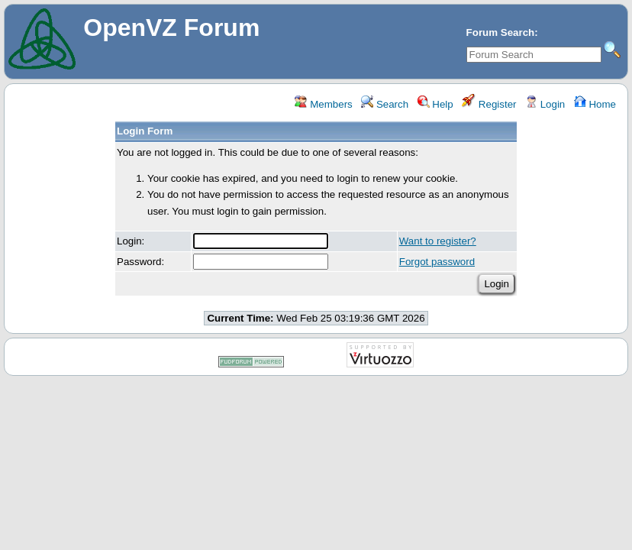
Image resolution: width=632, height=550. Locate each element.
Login (545, 104)
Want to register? (437, 241)
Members (323, 104)
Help (435, 104)
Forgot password (437, 261)
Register (489, 104)
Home (595, 104)
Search (384, 104)
